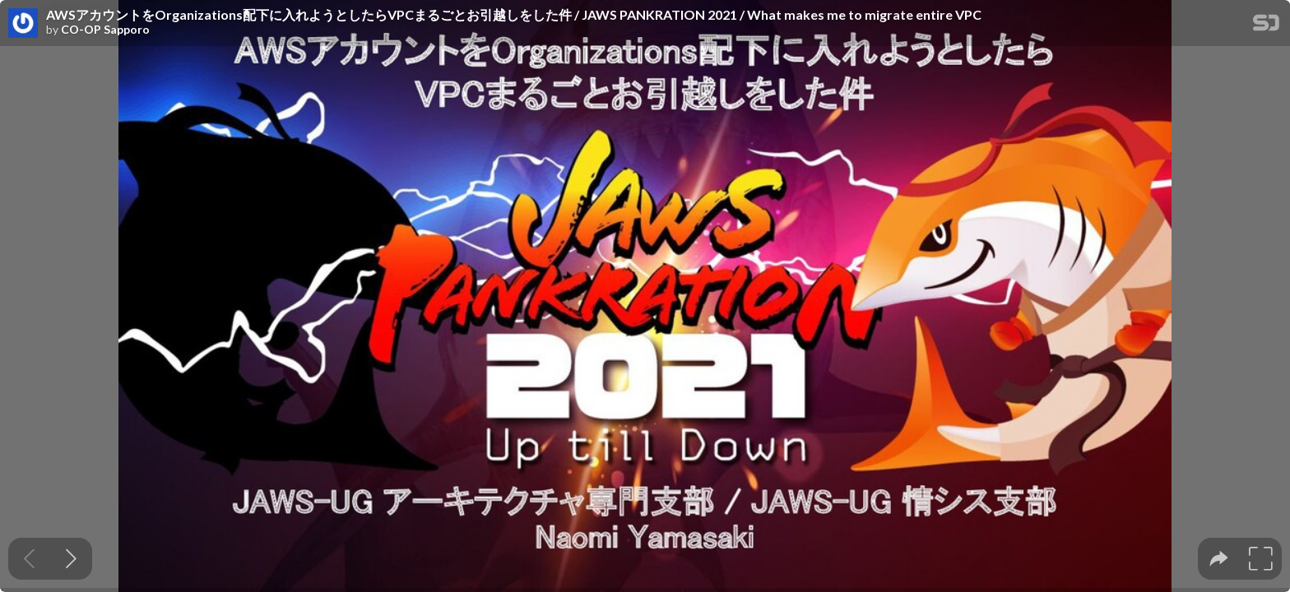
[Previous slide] (29, 558)
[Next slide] (71, 558)
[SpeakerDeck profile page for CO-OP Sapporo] (23, 23)
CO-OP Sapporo (105, 29)
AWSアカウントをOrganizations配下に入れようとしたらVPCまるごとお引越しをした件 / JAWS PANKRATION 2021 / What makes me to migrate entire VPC (513, 14)
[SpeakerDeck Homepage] (1266, 26)
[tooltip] (1218, 558)
